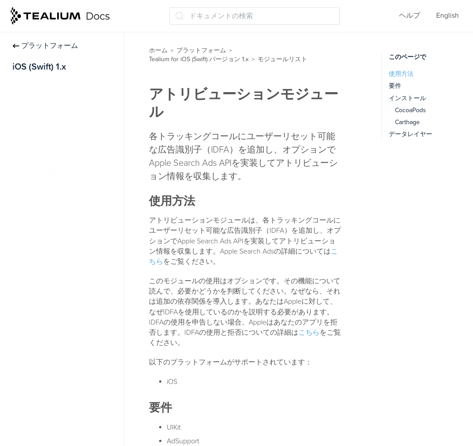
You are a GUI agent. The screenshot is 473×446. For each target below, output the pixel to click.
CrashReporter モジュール (61, 329)
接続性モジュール (48, 311)
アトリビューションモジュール (70, 259)
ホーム (158, 50)
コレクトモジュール (52, 294)
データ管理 (30, 137)
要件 (395, 86)
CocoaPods (410, 110)
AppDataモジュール (51, 242)
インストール (33, 85)
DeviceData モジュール (57, 380)
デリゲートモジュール (55, 398)
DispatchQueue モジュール (63, 415)
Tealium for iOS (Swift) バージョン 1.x (199, 59)
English (447, 15)
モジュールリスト (44, 224)
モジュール (30, 207)
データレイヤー (37, 120)
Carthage (407, 122)
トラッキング (33, 102)
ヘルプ (409, 15)
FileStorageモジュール (55, 433)
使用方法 (401, 74)
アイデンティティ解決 (47, 155)
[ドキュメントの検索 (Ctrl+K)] (254, 16)
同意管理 (26, 189)
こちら (309, 332)
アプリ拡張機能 (37, 172)
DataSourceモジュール (56, 346)
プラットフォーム (45, 45)
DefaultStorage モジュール (62, 363)
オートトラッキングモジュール (70, 276)
